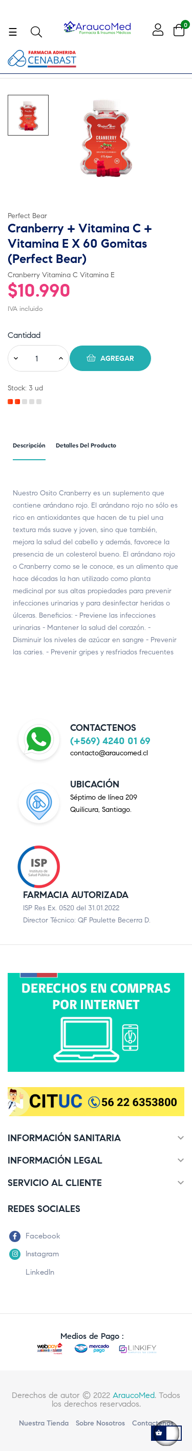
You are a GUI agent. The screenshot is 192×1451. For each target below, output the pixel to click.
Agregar (111, 358)
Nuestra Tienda (44, 1423)
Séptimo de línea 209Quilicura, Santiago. (103, 803)
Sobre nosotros (100, 1423)
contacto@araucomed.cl (109, 753)
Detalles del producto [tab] (86, 445)
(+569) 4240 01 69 (110, 741)
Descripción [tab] (29, 445)
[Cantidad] (36, 358)
